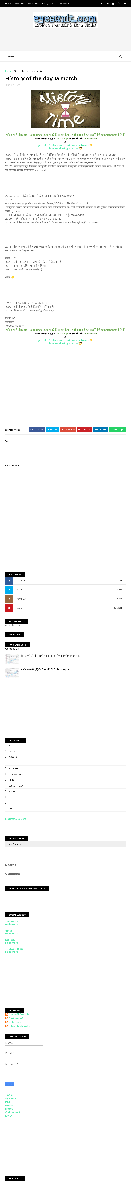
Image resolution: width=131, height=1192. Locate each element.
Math (12, 793)
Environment (17, 776)
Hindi (12, 781)
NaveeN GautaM (19, 1015)
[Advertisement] (68, 41)
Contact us (32, 3)
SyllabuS (11, 1100)
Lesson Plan (16, 787)
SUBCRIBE (118, 610)
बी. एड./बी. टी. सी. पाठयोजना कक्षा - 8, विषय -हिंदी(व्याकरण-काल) (51, 657)
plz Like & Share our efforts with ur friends (63, 146)
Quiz (11, 799)
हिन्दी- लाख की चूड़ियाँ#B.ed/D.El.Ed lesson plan (46, 671)
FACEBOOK (21, 582)
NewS (9, 1107)
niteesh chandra (20, 1028)
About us (19, 3)
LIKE (120, 582)
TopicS (10, 1096)
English (13, 770)
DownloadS (64, 3)
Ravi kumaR (16, 1020)
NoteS (10, 1110)
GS (16, 72)
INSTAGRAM (21, 601)
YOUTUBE (21, 610)
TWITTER (20, 592)
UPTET (12, 810)
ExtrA (9, 1117)
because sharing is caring (63, 150)
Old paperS (13, 1114)
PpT (8, 1103)
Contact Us (12, 650)
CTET (11, 764)
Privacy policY (48, 3)
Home (9, 3)
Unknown (15, 1023)
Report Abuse (16, 820)
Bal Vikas (14, 753)
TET (11, 805)
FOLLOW (118, 591)
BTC (11, 747)
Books (13, 758)
